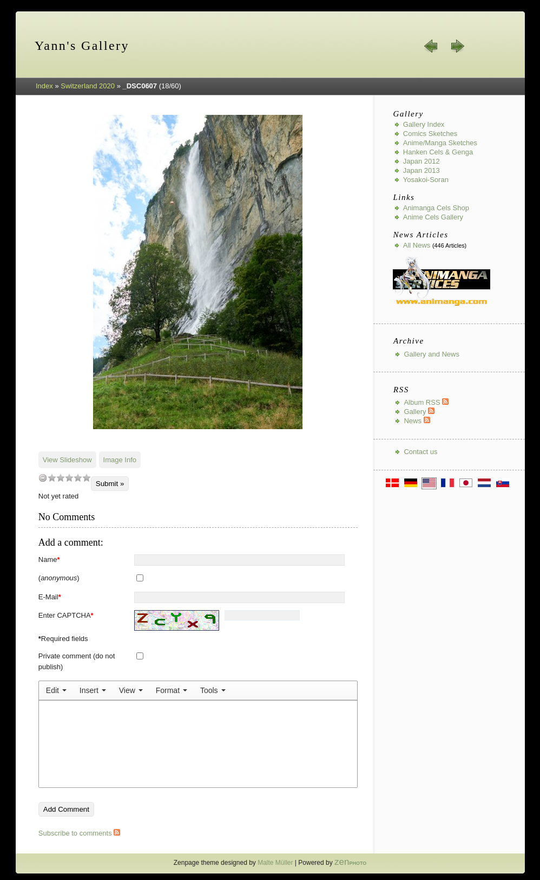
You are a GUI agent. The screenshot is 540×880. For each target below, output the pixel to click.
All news (417, 245)
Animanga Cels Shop (436, 208)
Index (44, 86)
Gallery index (424, 124)
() (59, 578)
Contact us (420, 452)
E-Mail (49, 597)
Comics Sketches (430, 134)
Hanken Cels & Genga (438, 152)
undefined (42, 478)
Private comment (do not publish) (76, 661)
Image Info (119, 460)
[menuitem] (56, 690)
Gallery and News (431, 354)
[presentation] (56, 690)
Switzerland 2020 (88, 86)
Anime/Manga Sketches (440, 143)
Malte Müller (275, 862)
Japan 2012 (421, 161)
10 (86, 478)
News (417, 421)
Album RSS (426, 402)
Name (49, 559)
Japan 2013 (421, 170)
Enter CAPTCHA (66, 615)
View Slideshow (67, 460)
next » (457, 46)
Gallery (419, 411)
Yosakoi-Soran (426, 180)
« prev (431, 46)
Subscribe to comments (79, 833)
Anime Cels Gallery (433, 217)
